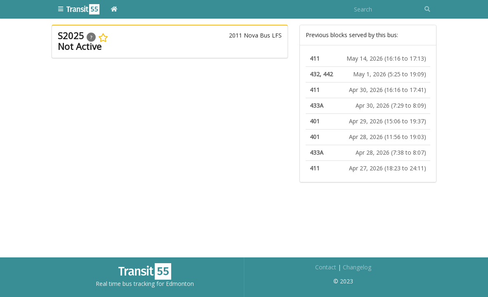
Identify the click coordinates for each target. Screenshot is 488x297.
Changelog (357, 267)
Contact (325, 267)
